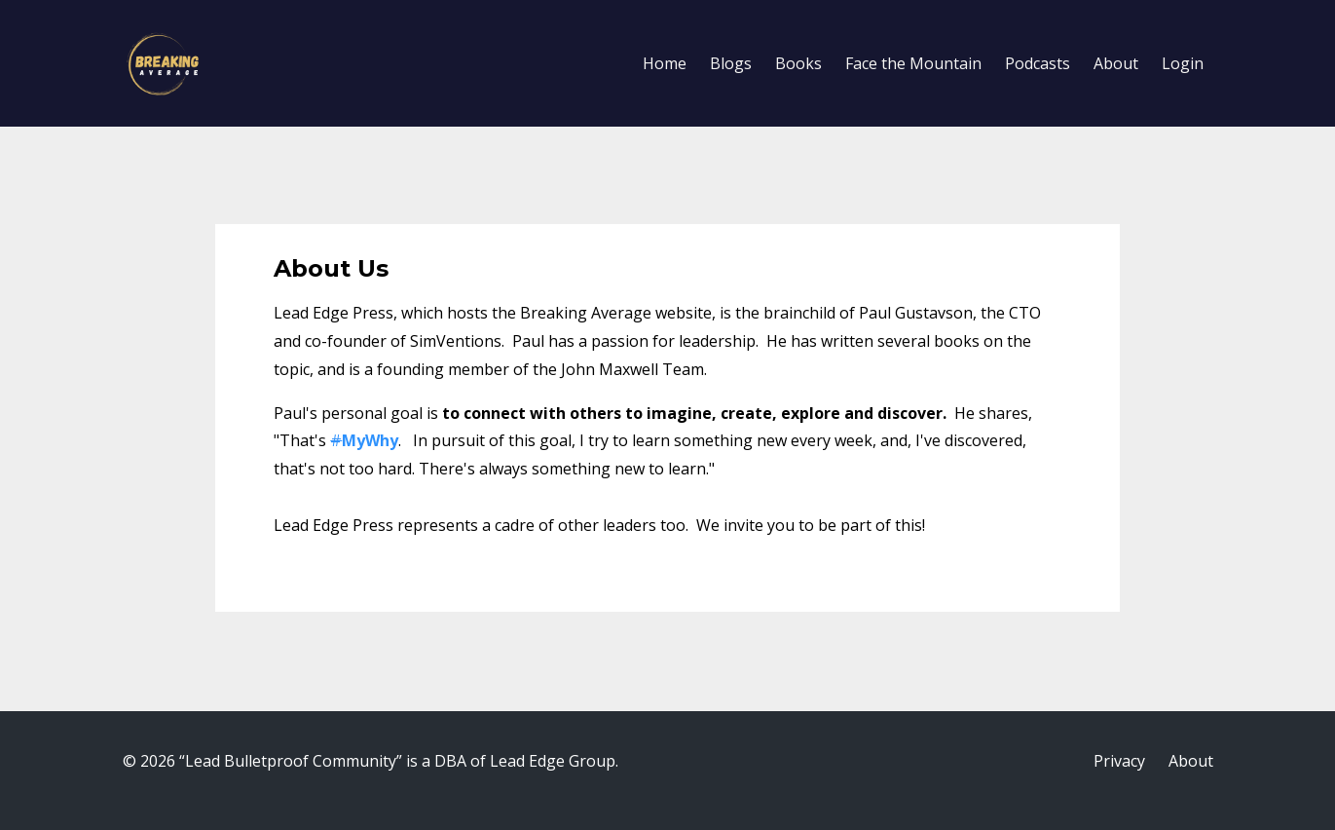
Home (664, 63)
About (1116, 63)
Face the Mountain (913, 63)
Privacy (1119, 761)
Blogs (731, 63)
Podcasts (1037, 63)
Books (798, 63)
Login (1183, 63)
